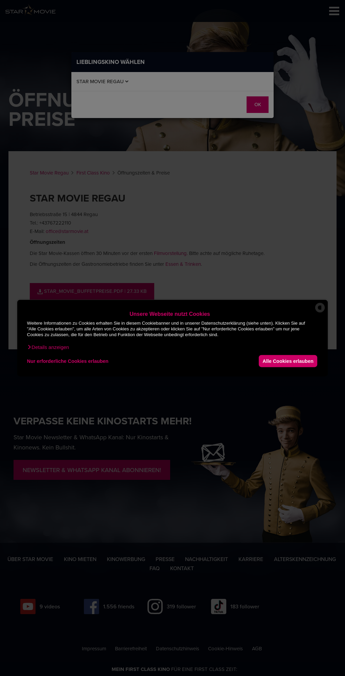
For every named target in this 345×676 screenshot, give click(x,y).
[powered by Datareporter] (320, 312)
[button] (48, 347)
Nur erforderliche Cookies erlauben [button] (68, 361)
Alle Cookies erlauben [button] (287, 361)
